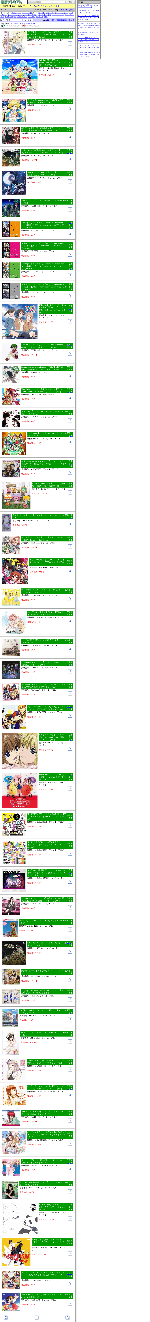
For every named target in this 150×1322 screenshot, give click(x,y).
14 (67, 20)
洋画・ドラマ (50, 13)
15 (69, 20)
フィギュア (39, 17)
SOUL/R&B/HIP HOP (58, 15)
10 (59, 20)
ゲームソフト (31, 17)
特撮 (15, 17)
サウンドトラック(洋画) (30, 15)
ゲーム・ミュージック (61, 13)
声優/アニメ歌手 (22, 17)
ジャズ (71, 13)
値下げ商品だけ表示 (17, 23)
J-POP (19, 13)
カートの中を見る (66, 10)
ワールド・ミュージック (15, 15)
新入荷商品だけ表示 (29, 23)
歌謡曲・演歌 (9, 17)
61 (74, 20)
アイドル (14, 13)
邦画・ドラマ (41, 13)
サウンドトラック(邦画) (44, 15)
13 (65, 20)
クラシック (3, 15)
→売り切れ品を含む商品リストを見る (44, 6)
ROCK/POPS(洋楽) (27, 13)
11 (61, 20)
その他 (45, 17)
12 (63, 20)
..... (71, 20)
